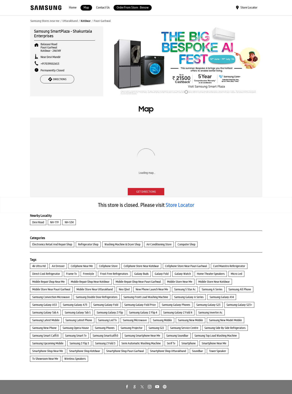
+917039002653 (50, 63)
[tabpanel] (185, 61)
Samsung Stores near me (44, 21)
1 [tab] (186, 91)
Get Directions (146, 191)
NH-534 (69, 222)
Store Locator (180, 204)
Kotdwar (86, 21)
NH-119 (54, 222)
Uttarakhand (70, 21)
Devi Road (38, 222)
